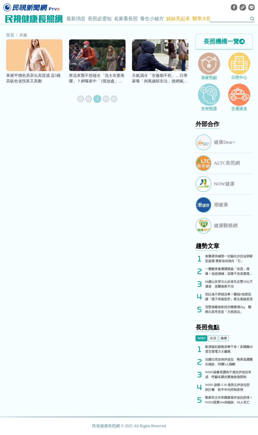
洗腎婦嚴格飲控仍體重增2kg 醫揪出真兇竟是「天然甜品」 (228, 309)
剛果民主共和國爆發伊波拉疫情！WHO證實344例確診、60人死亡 (229, 400)
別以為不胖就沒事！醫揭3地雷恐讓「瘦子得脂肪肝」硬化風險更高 (229, 297)
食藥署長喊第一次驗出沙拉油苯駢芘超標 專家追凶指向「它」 (229, 259)
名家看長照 (126, 18)
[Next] (106, 99)
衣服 (23, 35)
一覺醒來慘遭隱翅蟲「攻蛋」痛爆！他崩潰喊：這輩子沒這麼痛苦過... (229, 271)
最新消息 (75, 18)
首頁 (10, 35)
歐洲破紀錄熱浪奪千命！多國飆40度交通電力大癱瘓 (229, 349)
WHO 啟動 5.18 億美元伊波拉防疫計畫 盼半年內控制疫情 (227, 387)
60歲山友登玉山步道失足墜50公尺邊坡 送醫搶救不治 (229, 284)
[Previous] (88, 99)
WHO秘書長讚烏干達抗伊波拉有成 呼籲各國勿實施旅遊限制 (228, 374)
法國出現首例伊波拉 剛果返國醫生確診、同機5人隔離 (229, 362)
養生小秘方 (152, 18)
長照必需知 (100, 18)
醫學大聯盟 (204, 18)
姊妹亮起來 (178, 18)
